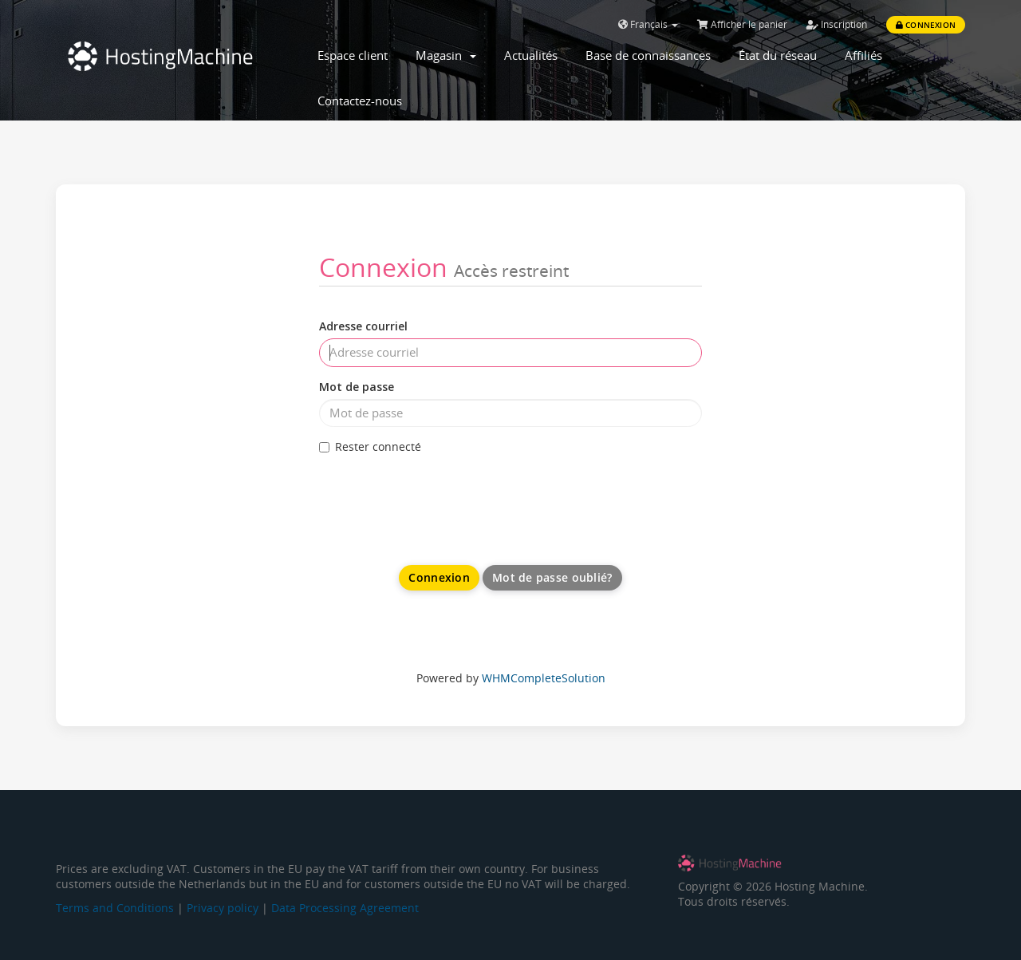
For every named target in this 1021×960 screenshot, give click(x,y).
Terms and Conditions (115, 908)
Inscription (836, 24)
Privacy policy (222, 908)
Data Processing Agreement (345, 908)
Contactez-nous (359, 101)
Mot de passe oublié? (552, 577)
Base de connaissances (648, 55)
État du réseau (778, 55)
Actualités (531, 55)
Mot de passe (356, 386)
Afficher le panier (742, 24)
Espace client (352, 55)
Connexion (926, 24)
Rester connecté (370, 446)
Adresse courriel (363, 326)
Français (648, 24)
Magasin (446, 55)
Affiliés (863, 55)
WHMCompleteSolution (543, 677)
